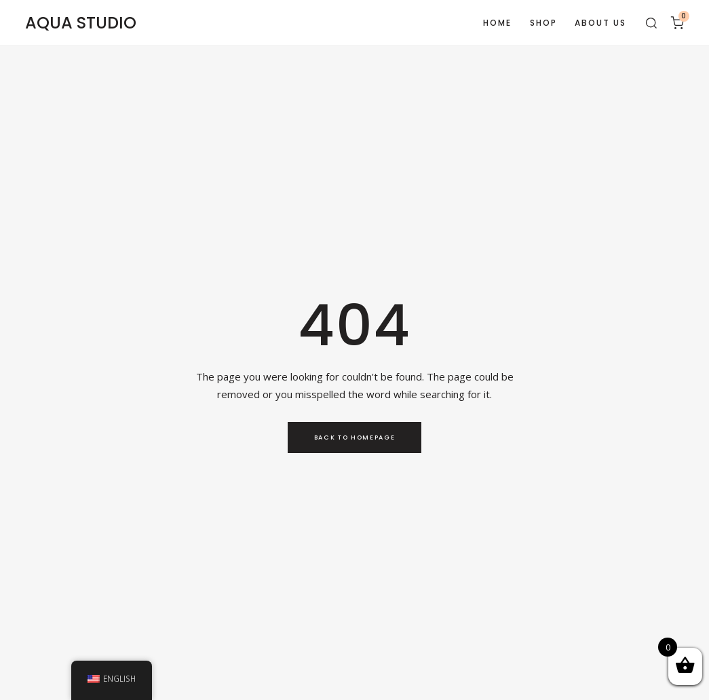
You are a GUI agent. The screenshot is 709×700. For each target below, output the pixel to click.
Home (497, 22)
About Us (600, 22)
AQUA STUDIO (80, 23)
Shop (543, 22)
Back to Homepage (355, 437)
